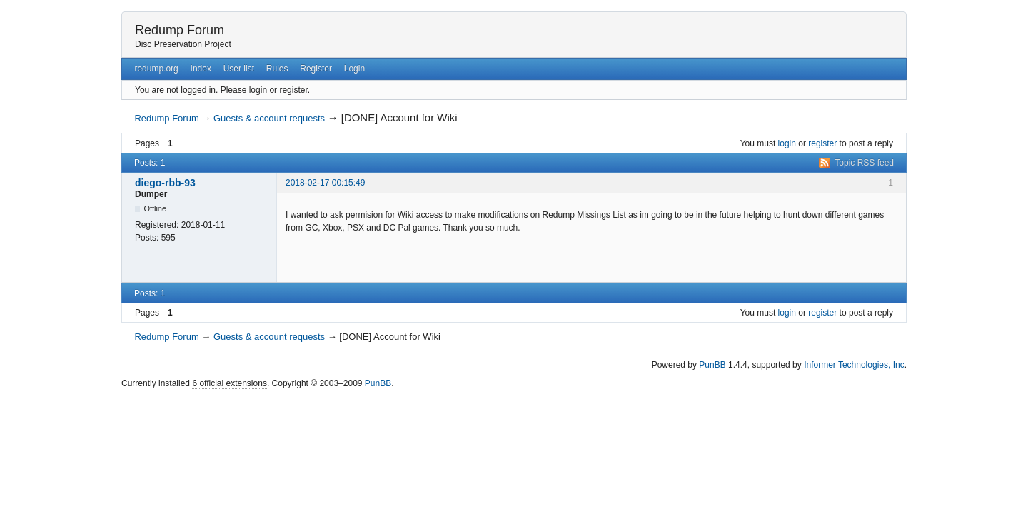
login (787, 143)
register (822, 143)
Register (316, 69)
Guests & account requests (269, 118)
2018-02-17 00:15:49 (325, 183)
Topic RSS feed (864, 163)
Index (201, 69)
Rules (277, 69)
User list (238, 69)
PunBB (712, 365)
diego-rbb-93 (165, 182)
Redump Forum (179, 30)
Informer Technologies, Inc (854, 365)
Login (354, 69)
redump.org (156, 69)
